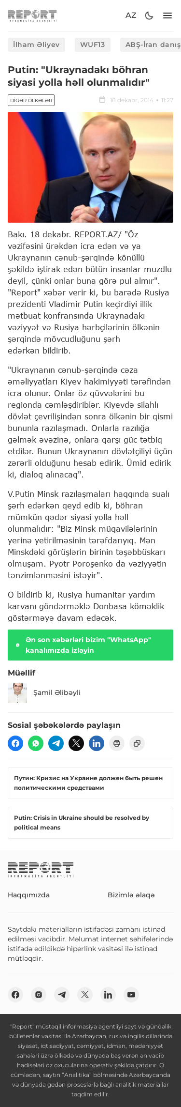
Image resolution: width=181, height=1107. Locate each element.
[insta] (38, 994)
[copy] (137, 743)
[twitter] (76, 743)
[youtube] (131, 994)
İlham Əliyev (36, 44)
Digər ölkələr (31, 100)
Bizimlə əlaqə (131, 895)
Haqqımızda (29, 895)
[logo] (32, 16)
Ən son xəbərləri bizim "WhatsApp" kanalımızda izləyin (82, 645)
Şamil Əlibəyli (44, 693)
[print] (117, 743)
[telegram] (56, 743)
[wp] (35, 743)
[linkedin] (96, 743)
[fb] (15, 743)
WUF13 (92, 44)
